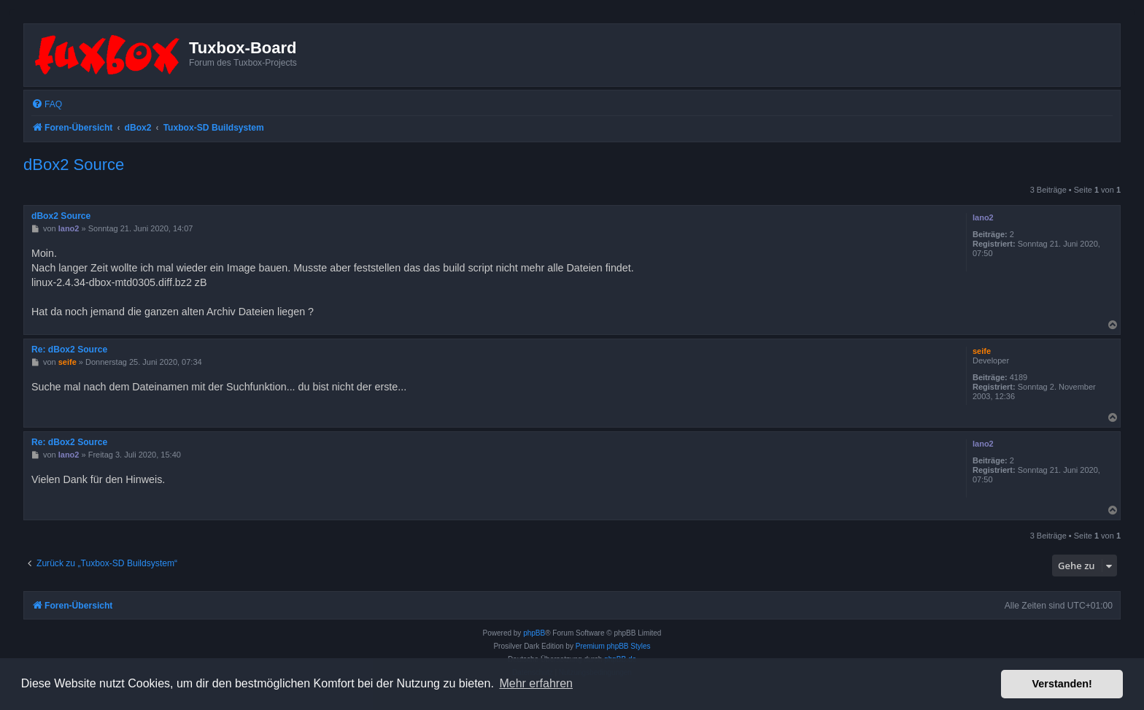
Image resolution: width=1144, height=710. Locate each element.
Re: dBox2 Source (69, 349)
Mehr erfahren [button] (536, 683)
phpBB (534, 633)
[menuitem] (46, 105)
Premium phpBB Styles (613, 646)
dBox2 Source (73, 164)
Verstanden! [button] (1062, 684)
